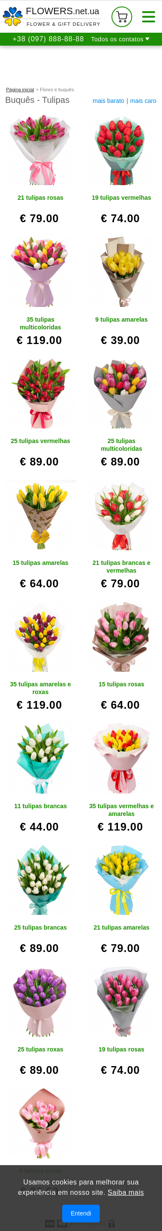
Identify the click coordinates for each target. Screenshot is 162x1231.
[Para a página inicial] (52, 16)
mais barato (108, 100)
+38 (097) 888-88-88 (48, 39)
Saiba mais (126, 1193)
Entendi (81, 1214)
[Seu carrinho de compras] (121, 16)
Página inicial (20, 89)
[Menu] (148, 16)
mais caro (143, 100)
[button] (120, 39)
